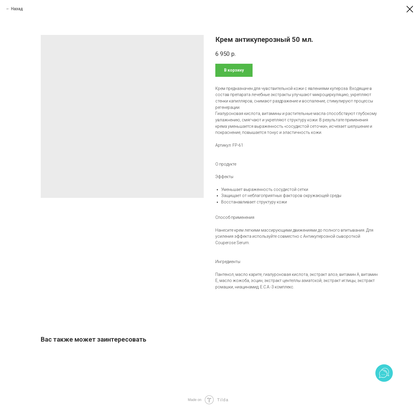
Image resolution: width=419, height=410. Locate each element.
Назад (17, 8)
